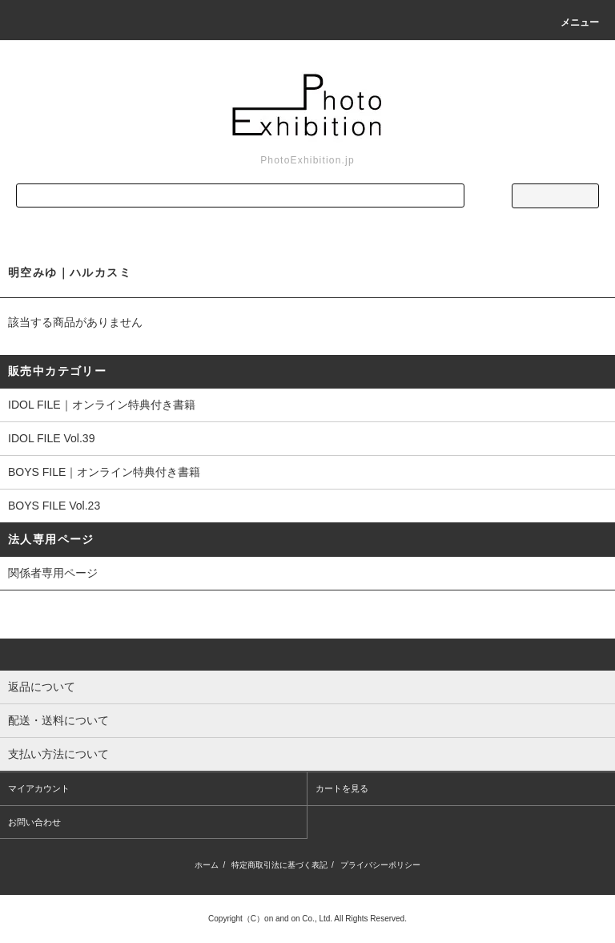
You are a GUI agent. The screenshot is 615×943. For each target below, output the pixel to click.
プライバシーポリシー (380, 864)
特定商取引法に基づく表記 (279, 864)
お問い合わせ (34, 822)
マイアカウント (39, 788)
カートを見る (342, 788)
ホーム (207, 864)
